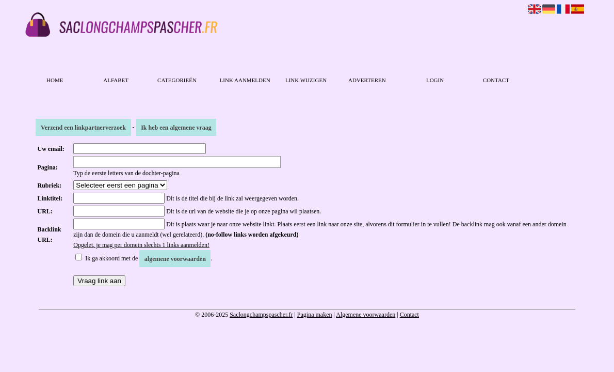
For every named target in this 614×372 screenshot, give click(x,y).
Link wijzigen (306, 80)
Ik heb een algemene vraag (176, 127)
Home (54, 80)
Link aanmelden (245, 80)
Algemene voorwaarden (365, 314)
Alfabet (115, 80)
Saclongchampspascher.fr (261, 314)
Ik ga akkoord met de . (148, 258)
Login (435, 80)
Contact (496, 80)
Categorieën (177, 80)
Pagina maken (314, 314)
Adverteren (367, 80)
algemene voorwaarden (175, 258)
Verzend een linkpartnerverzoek (83, 127)
